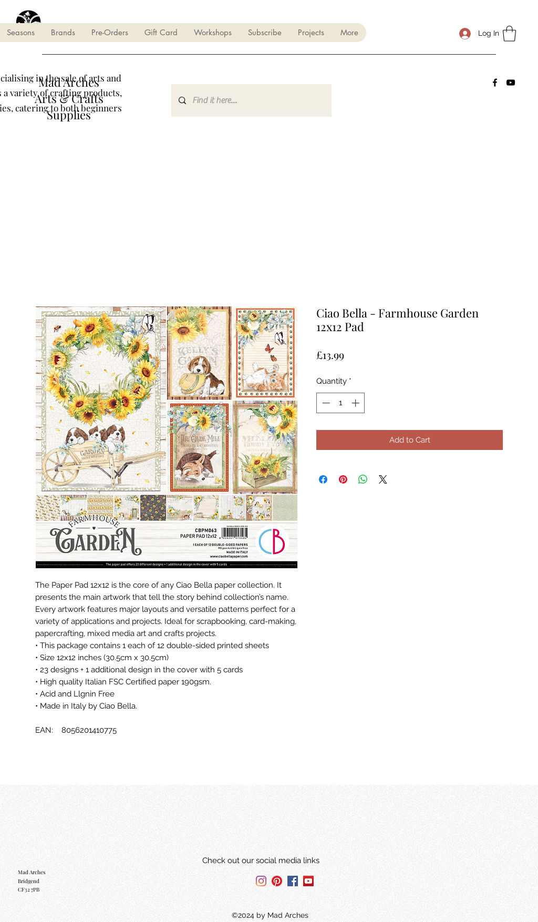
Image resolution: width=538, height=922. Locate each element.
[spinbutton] (340, 403)
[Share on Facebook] (323, 479)
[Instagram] (261, 881)
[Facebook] (495, 82)
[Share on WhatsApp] (363, 479)
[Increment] (356, 403)
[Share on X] (383, 479)
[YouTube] (510, 82)
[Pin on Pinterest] (343, 479)
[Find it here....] (250, 100)
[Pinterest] (277, 881)
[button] (63, 32)
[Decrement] (325, 403)
